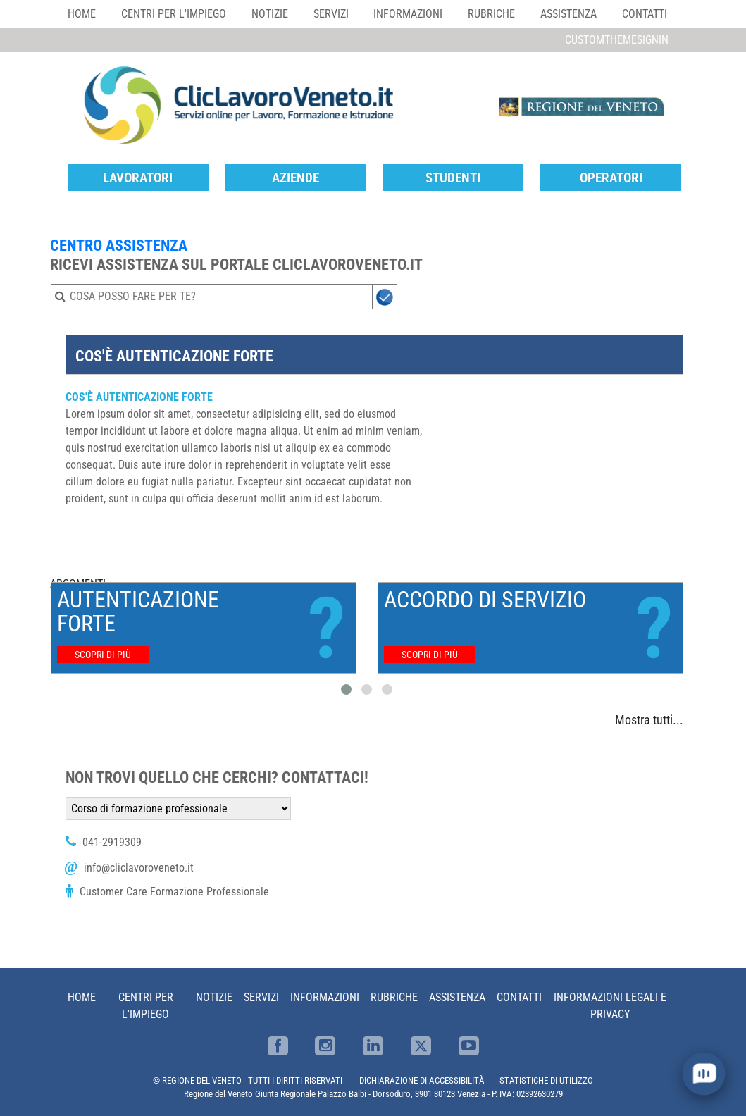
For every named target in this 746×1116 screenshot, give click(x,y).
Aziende (295, 178)
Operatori (611, 178)
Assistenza (568, 13)
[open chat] (703, 1073)
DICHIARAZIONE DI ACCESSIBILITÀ (422, 1080)
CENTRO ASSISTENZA (118, 245)
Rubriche (491, 13)
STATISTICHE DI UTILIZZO (546, 1080)
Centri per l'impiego (173, 13)
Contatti (644, 13)
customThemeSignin (617, 39)
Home (82, 13)
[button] (346, 689)
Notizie (269, 13)
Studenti (452, 178)
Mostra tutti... (649, 719)
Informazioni (407, 13)
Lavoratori (138, 178)
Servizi (331, 13)
